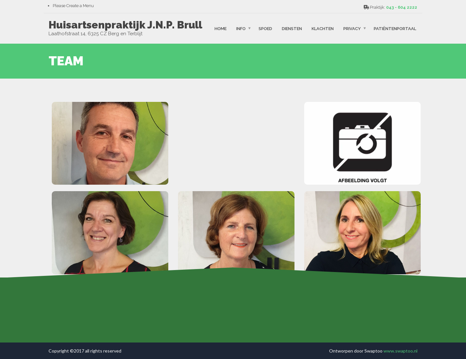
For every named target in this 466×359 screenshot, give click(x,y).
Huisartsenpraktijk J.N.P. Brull (125, 25)
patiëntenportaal (395, 28)
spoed (265, 28)
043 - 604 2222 (401, 7)
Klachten (323, 28)
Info (241, 28)
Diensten (292, 28)
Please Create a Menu (73, 5)
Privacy (352, 28)
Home (221, 28)
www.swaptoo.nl (400, 351)
